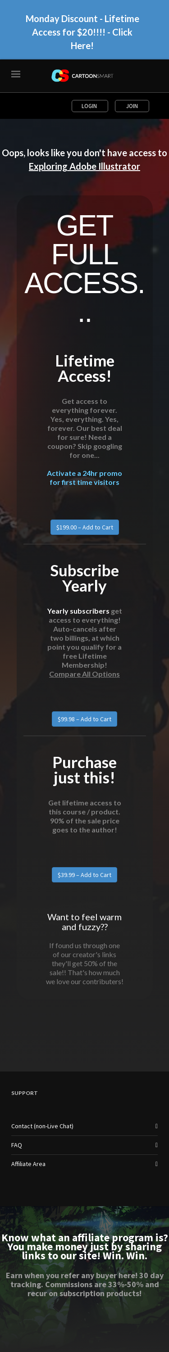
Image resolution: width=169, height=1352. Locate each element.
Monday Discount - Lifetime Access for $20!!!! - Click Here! (82, 32)
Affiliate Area (28, 1164)
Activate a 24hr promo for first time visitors (84, 477)
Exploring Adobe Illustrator (84, 166)
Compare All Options (84, 673)
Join (132, 106)
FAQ (16, 1145)
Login (90, 106)
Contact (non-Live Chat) (42, 1126)
